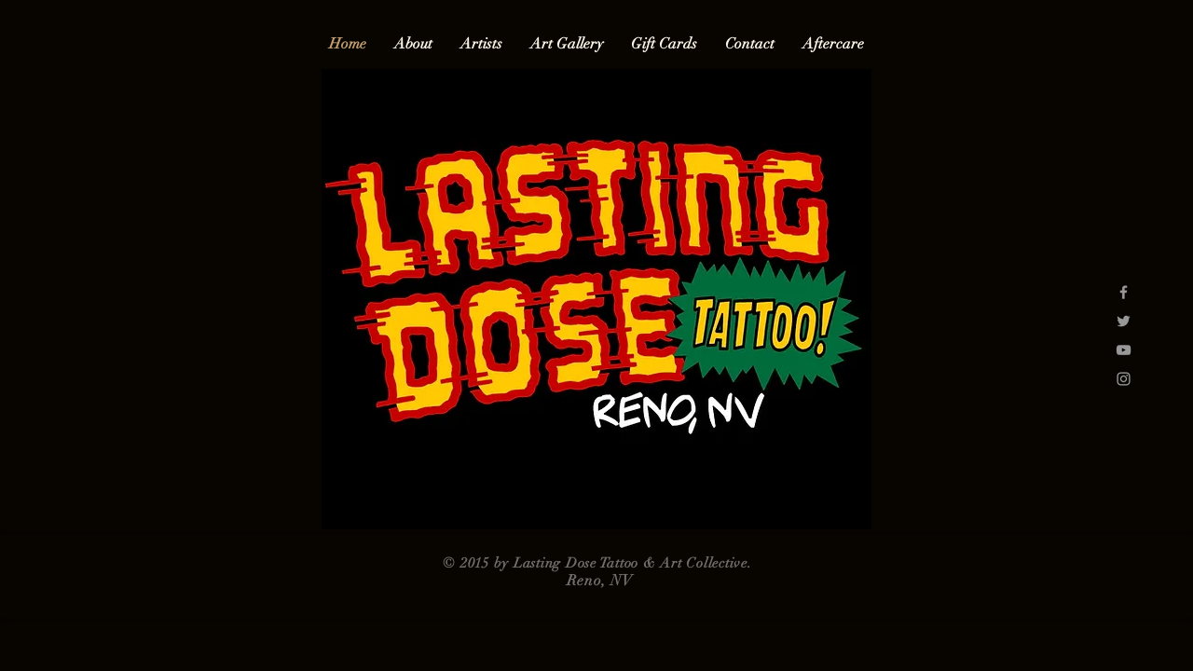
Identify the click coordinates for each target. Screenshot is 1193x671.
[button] (481, 44)
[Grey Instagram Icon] (1123, 379)
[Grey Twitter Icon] (1123, 321)
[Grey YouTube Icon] (1123, 350)
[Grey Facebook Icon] (1123, 292)
